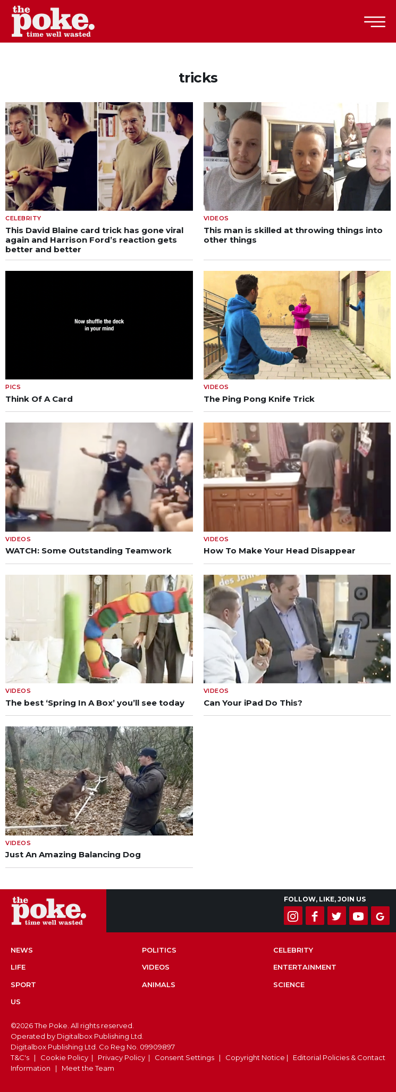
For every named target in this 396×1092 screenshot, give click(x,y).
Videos (156, 967)
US (16, 1001)
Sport (23, 984)
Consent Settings (184, 1057)
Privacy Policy (121, 1057)
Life (18, 967)
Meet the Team (88, 1068)
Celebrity (293, 950)
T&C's (20, 1057)
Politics (159, 950)
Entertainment (304, 967)
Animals (158, 984)
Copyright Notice (255, 1057)
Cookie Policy (64, 1057)
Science (289, 984)
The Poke (66, 21)
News (22, 950)
